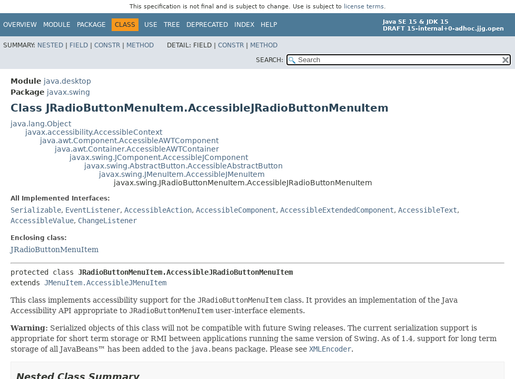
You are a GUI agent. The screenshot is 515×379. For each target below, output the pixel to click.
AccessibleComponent (236, 210)
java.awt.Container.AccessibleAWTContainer (137, 149)
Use (150, 24)
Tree (172, 24)
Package (91, 24)
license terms (364, 6)
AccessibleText (427, 210)
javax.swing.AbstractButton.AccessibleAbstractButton (183, 166)
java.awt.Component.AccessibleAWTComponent (129, 140)
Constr (107, 45)
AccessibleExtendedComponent (337, 210)
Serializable (36, 210)
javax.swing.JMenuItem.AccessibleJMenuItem (182, 174)
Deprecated (207, 24)
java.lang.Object (41, 123)
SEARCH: (269, 60)
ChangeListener (107, 220)
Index (244, 24)
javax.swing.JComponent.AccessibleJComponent (159, 157)
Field (79, 45)
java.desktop (67, 81)
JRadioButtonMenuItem (54, 249)
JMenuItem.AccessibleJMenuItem (105, 282)
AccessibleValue (42, 220)
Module (57, 24)
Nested (50, 45)
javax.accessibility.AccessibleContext (93, 132)
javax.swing (68, 92)
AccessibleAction (158, 210)
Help (269, 24)
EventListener (92, 210)
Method (140, 45)
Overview (20, 24)
